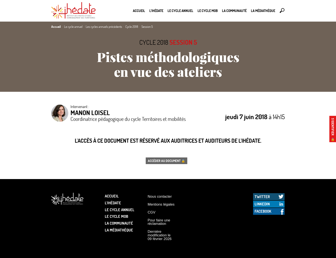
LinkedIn (262, 203)
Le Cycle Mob (208, 10)
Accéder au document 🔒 (166, 161)
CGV (151, 212)
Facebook (263, 211)
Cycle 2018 (153, 42)
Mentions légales (161, 204)
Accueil (139, 10)
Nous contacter (160, 196)
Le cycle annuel (180, 10)
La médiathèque (263, 10)
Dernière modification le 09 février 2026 (160, 235)
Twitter (262, 196)
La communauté (234, 10)
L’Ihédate (156, 10)
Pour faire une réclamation (159, 222)
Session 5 (183, 42)
